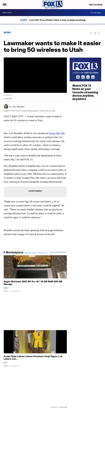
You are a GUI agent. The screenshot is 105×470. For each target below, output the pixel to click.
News (7, 32)
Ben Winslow (18, 106)
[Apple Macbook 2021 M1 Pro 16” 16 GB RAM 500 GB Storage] (35, 275)
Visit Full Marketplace (58, 252)
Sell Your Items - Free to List (35, 253)
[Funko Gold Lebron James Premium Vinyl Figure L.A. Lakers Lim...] (35, 349)
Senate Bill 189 (56, 133)
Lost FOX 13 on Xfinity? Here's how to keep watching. (57, 20)
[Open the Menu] (4, 4)
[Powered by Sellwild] (63, 407)
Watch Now (96, 4)
